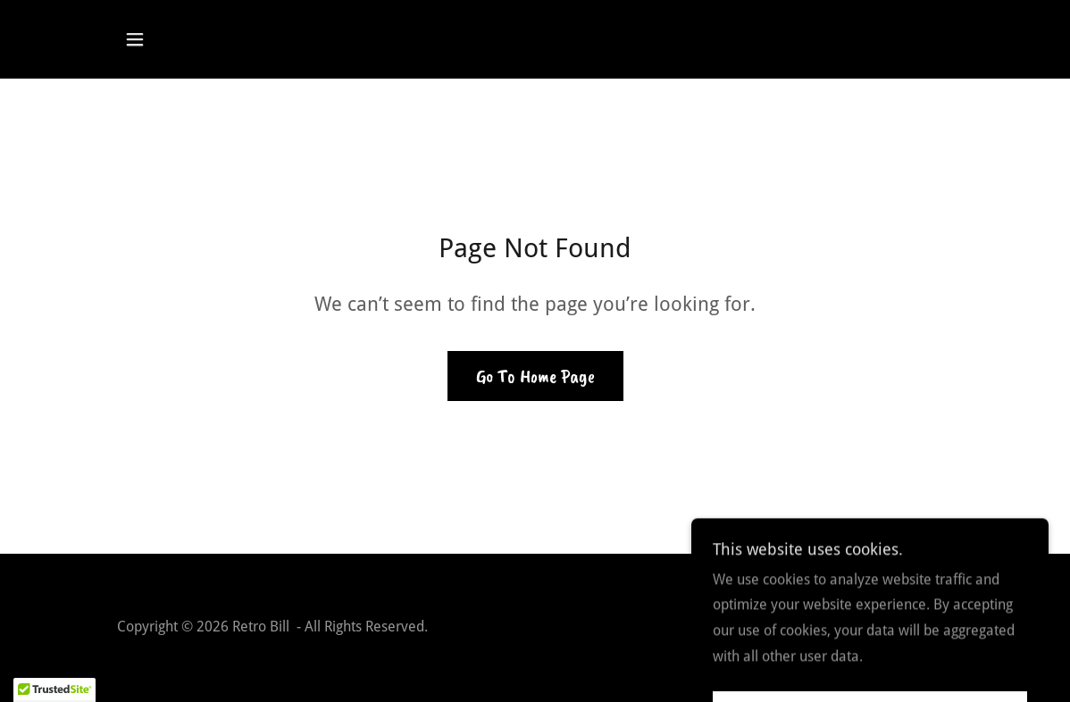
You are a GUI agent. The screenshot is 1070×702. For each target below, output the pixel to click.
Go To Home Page (535, 376)
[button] (135, 39)
